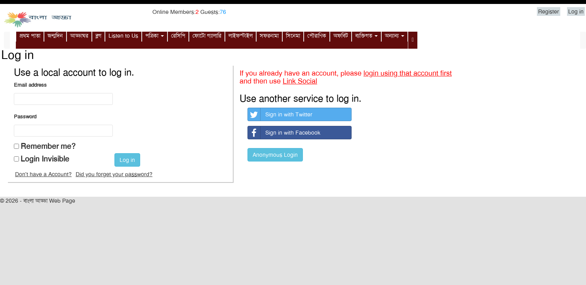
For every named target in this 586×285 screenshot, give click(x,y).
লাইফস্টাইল (240, 35)
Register (548, 11)
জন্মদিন (55, 35)
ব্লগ (98, 35)
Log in (576, 11)
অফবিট (340, 35)
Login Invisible (45, 159)
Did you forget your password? (114, 174)
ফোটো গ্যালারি (206, 35)
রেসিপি (178, 35)
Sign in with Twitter (280, 114)
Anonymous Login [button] (275, 154)
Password (25, 116)
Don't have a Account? (43, 174)
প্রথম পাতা (29, 35)
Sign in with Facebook (284, 132)
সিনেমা (293, 35)
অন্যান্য (394, 35)
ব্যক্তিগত (366, 35)
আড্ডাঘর (79, 35)
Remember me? (48, 146)
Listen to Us (123, 35)
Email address (30, 85)
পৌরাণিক (316, 35)
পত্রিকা (154, 35)
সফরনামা (269, 35)
